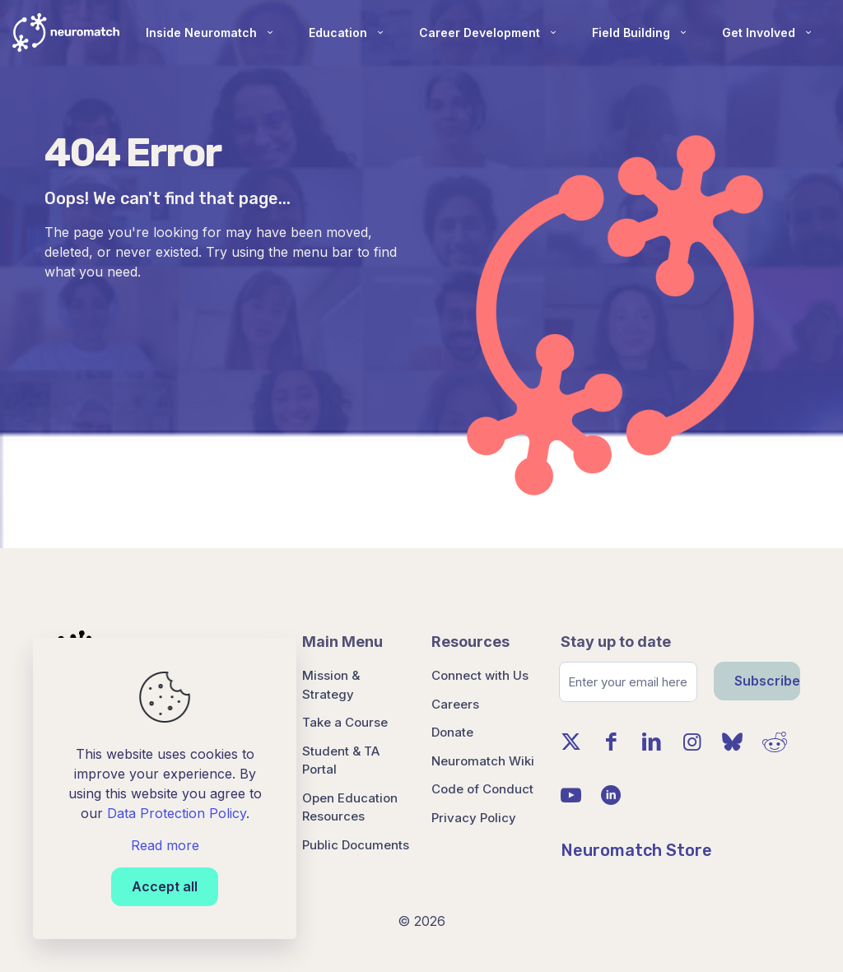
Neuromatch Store (636, 850)
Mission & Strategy (331, 684)
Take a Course (345, 722)
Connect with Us (480, 675)
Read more (165, 845)
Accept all (165, 886)
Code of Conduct (482, 789)
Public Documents (355, 845)
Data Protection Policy (176, 813)
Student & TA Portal (341, 760)
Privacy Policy (473, 818)
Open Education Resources (350, 807)
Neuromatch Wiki (482, 761)
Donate (452, 732)
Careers (455, 704)
